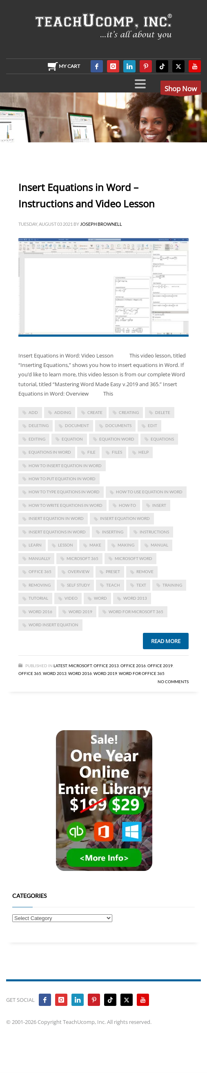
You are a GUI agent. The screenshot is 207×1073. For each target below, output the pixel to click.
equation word (116, 438)
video (71, 598)
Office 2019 (160, 665)
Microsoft (80, 665)
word (100, 598)
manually (39, 558)
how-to (127, 505)
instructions (154, 531)
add (33, 412)
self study (78, 585)
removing (40, 585)
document (77, 425)
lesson (65, 544)
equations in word (50, 452)
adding (62, 412)
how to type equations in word (64, 491)
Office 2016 (133, 665)
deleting (39, 425)
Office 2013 (106, 665)
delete (162, 412)
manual (159, 544)
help (143, 452)
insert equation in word (56, 518)
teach (113, 585)
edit (152, 425)
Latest (60, 665)
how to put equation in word (62, 478)
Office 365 (29, 673)
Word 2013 (135, 598)
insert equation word (125, 518)
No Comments (173, 681)
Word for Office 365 (142, 673)
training (172, 585)
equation (72, 438)
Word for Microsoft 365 (136, 611)
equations (162, 438)
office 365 (40, 571)
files (117, 452)
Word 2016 (40, 611)
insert (159, 505)
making (126, 544)
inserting (112, 531)
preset (113, 571)
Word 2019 (80, 611)
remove (145, 571)
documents (118, 425)
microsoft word (133, 558)
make (95, 544)
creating (129, 412)
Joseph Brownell (101, 224)
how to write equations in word (65, 505)
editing (37, 438)
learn (35, 544)
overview (78, 571)
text (141, 585)
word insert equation (53, 624)
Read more (165, 641)
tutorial (38, 598)
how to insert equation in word (65, 465)
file (91, 452)
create (94, 412)
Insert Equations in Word (57, 531)
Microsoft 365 (82, 558)
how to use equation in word (149, 491)
